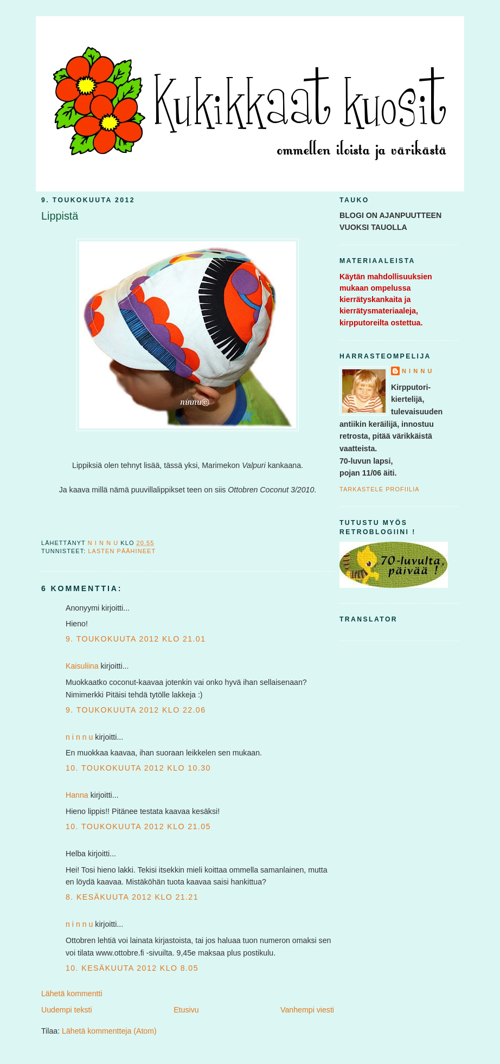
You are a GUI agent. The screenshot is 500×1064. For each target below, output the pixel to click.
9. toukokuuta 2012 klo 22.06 (136, 710)
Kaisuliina (82, 666)
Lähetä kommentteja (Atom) (109, 1031)
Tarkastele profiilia (379, 489)
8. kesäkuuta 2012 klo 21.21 (132, 897)
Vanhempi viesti (307, 1009)
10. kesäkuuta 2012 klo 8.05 (132, 968)
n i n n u (79, 737)
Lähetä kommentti (71, 993)
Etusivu (186, 1009)
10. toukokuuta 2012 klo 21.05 (138, 826)
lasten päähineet (122, 551)
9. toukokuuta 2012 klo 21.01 (136, 638)
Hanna (77, 795)
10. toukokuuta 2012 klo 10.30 (138, 768)
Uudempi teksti (66, 1009)
